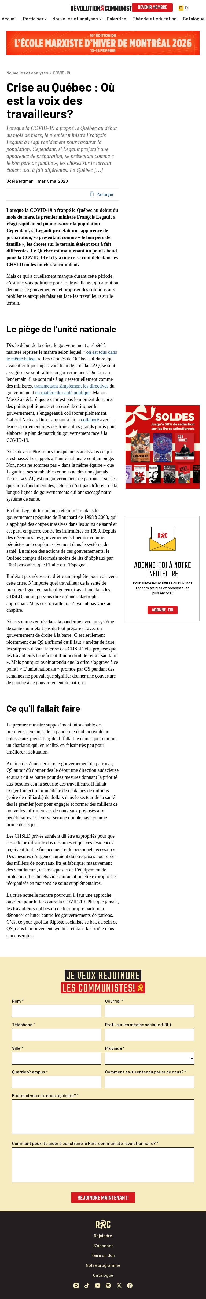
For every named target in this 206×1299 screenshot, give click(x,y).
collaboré (90, 419)
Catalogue (103, 1275)
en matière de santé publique (62, 392)
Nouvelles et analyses (27, 72)
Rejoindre (103, 1235)
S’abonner (103, 1245)
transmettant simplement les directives (70, 386)
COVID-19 (61, 72)
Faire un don (103, 1255)
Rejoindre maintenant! (103, 1198)
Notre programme (103, 1265)
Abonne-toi (162, 610)
